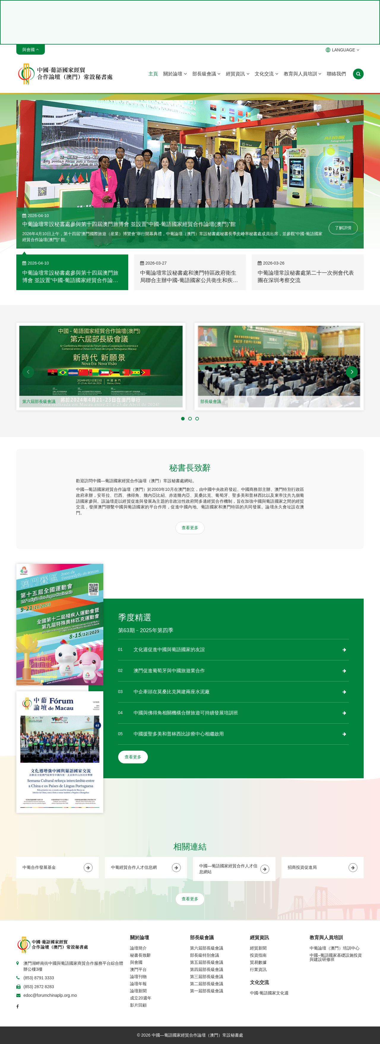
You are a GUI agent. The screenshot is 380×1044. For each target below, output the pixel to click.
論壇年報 (138, 983)
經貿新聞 (258, 948)
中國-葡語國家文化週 (269, 993)
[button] (28, 372)
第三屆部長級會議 (206, 976)
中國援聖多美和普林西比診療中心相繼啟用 (179, 733)
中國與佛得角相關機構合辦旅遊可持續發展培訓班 (186, 712)
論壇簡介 (138, 948)
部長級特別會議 (204, 955)
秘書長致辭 (140, 955)
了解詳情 (343, 227)
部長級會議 (206, 73)
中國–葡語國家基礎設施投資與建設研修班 (336, 957)
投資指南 (258, 955)
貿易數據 (258, 962)
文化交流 (266, 73)
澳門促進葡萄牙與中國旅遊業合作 (169, 670)
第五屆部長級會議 (206, 962)
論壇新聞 (138, 990)
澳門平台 (138, 969)
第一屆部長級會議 (206, 990)
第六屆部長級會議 (39, 401)
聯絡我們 (336, 73)
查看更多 (190, 527)
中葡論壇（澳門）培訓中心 (335, 948)
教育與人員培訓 (302, 73)
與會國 (136, 962)
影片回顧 (138, 1005)
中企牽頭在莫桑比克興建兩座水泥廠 (172, 691)
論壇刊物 (138, 976)
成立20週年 (140, 998)
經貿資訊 (237, 73)
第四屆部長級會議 (206, 969)
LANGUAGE (342, 50)
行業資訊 (258, 969)
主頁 (153, 73)
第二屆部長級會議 (206, 983)
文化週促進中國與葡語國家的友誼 (169, 649)
